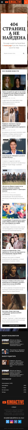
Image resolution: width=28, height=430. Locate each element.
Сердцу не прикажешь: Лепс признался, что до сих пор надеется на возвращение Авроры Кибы (13, 252)
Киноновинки (6, 75)
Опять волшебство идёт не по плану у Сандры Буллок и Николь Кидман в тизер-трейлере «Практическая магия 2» (14, 94)
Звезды (4, 107)
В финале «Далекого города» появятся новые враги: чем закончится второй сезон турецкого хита (13, 126)
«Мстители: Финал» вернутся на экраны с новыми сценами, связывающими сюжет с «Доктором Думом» (13, 189)
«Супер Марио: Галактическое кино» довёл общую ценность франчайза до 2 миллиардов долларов (14, 221)
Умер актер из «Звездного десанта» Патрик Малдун (17, 350)
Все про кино (5, 390)
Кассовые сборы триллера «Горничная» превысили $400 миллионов (11, 312)
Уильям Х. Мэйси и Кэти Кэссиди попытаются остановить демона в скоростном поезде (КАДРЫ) (13, 282)
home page (8, 45)
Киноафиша (5, 139)
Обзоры (5, 170)
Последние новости (10, 71)
